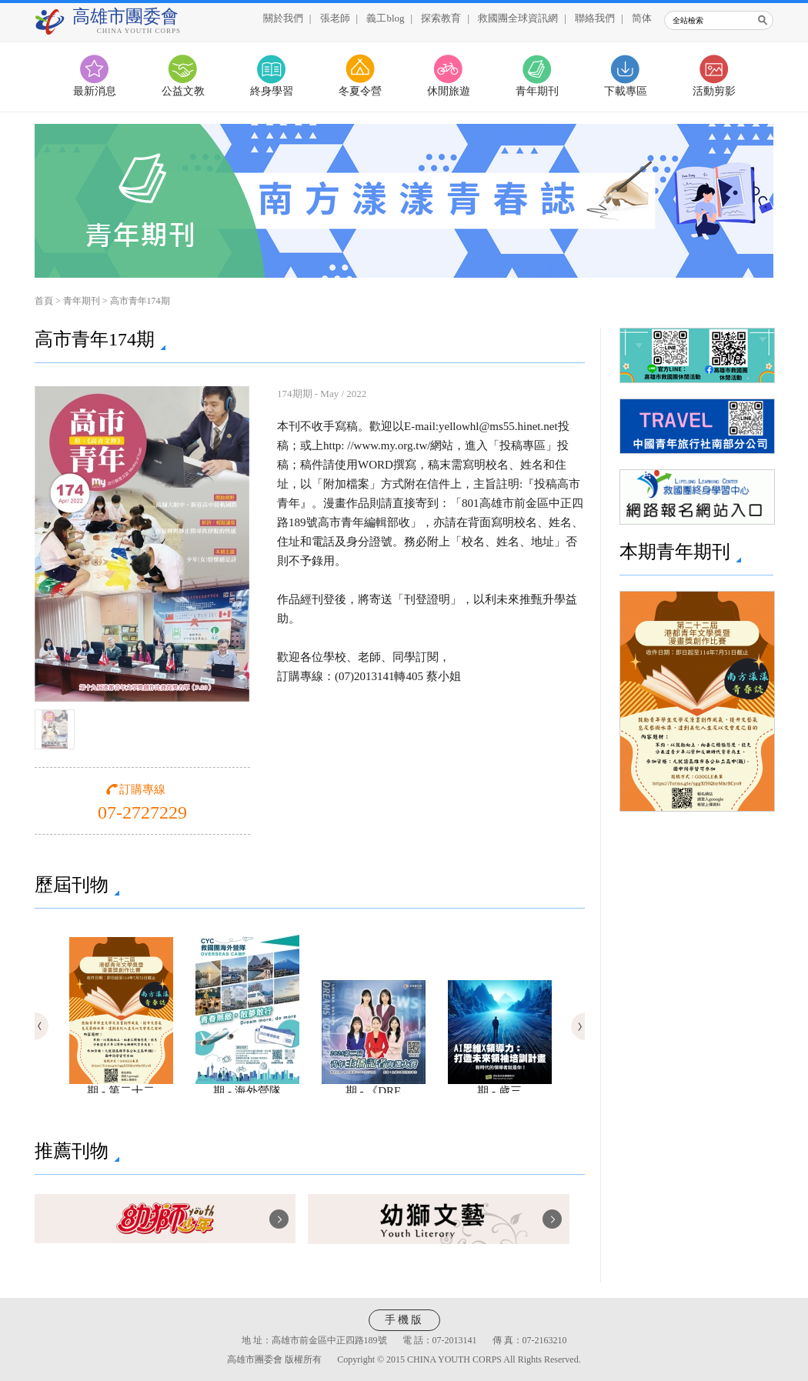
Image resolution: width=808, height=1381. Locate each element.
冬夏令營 (360, 91)
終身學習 (271, 91)
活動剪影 (714, 91)
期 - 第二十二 (121, 1085)
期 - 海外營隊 (247, 1085)
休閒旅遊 (448, 91)
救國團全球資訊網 (518, 18)
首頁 (44, 300)
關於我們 (283, 18)
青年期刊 (537, 91)
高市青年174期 (140, 300)
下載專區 (625, 91)
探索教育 (441, 18)
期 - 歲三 (500, 1085)
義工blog (385, 18)
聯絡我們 (595, 18)
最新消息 (94, 91)
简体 (642, 18)
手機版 (404, 1320)
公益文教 (183, 91)
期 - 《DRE (374, 1085)
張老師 (335, 18)
